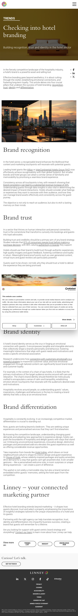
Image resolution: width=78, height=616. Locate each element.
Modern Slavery (39, 594)
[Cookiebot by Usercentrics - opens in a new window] (67, 289)
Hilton (30, 179)
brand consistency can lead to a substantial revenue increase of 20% (36, 194)
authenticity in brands (48, 254)
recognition (57, 85)
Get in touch (11, 564)
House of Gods (13, 467)
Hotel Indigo (41, 462)
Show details (67, 319)
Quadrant (39, 607)
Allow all (64, 326)
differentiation (27, 87)
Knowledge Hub (64, 544)
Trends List (27, 544)
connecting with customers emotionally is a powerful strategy (37, 370)
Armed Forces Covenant (39, 603)
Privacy (39, 584)
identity (12, 87)
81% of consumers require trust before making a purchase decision (36, 253)
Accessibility (39, 591)
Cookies (39, 587)
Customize (39, 326)
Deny (14, 326)
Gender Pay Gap (39, 600)
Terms (39, 597)
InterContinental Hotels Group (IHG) (53, 179)
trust (5, 87)
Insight (45, 544)
